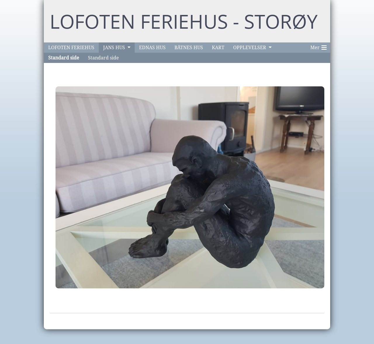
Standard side (63, 57)
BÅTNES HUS (188, 47)
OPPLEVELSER (249, 47)
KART (218, 47)
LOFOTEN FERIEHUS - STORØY (184, 21)
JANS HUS (114, 47)
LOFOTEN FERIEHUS (71, 47)
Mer (318, 46)
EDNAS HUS (152, 47)
